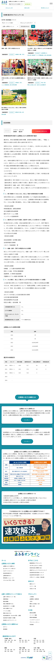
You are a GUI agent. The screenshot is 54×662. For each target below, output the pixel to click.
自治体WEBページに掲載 (9, 606)
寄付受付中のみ (24, 26)
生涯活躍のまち (44, 53)
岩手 (12, 640)
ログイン (5, 627)
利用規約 (32, 624)
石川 (40, 640)
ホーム (4, 560)
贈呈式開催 (5, 601)
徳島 (23, 651)
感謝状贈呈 (5, 599)
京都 (11, 649)
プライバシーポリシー (35, 622)
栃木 (23, 640)
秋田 (5, 641)
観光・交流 (21, 112)
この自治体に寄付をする (41, 131)
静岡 (43, 641)
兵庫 (5, 651)
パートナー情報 (33, 615)
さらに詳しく (27, 420)
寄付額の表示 (28, 4)
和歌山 (11, 651)
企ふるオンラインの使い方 (9, 568)
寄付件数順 (8, 20)
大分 (34, 651)
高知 (20, 652)
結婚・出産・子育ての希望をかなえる (11, 48)
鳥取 (20, 649)
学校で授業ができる (7, 608)
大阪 (14, 649)
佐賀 (37, 649)
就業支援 (17, 112)
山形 (8, 641)
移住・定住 (43, 82)
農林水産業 (4, 114)
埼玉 (28, 640)
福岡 (34, 649)
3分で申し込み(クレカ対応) (36, 565)
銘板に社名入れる (7, 613)
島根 (23, 649)
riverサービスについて (8, 571)
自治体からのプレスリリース (9, 620)
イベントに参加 (6, 610)
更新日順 (14, 20)
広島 (28, 649)
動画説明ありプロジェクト (36, 563)
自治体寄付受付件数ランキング (37, 572)
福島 (11, 641)
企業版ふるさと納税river (10, 624)
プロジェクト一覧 (8, 7)
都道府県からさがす (9, 636)
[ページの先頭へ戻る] (49, 651)
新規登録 (5, 629)
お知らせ (31, 581)
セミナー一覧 (33, 586)
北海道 (5, 640)
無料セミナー (33, 584)
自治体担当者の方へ (7, 573)
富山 (37, 640)
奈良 (8, 651)
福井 (43, 640)
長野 (37, 641)
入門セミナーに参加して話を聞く (37, 577)
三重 (5, 649)
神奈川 (26, 641)
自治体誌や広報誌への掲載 (9, 618)
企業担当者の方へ (7, 575)
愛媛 (28, 651)
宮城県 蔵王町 (5, 54)
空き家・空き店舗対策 (41, 84)
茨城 (20, 640)
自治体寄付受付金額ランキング (37, 575)
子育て (23, 54)
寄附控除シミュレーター (8, 578)
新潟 (34, 640)
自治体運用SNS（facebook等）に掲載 (12, 615)
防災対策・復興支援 (31, 55)
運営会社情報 (33, 612)
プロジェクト (32, 594)
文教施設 (17, 54)
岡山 (26, 649)
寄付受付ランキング (45, 7)
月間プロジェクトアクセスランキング (38, 570)
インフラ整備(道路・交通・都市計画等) (43, 55)
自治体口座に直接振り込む (36, 568)
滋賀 (8, 649)
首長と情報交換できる (8, 603)
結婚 (20, 54)
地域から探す (27, 7)
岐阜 (40, 641)
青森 (9, 640)
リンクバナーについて (35, 620)
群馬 (26, 640)
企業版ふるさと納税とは (8, 566)
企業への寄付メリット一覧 (9, 596)
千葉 (20, 641)
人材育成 (32, 596)
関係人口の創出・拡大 (32, 84)
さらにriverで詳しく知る (9, 580)
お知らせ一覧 (33, 588)
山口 (20, 651)
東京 (23, 641)
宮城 (15, 640)
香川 (26, 651)
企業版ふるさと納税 (8, 563)
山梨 (34, 641)
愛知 (34, 643)
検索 (33, 26)
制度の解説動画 (33, 617)
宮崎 (37, 651)
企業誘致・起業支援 (34, 599)
